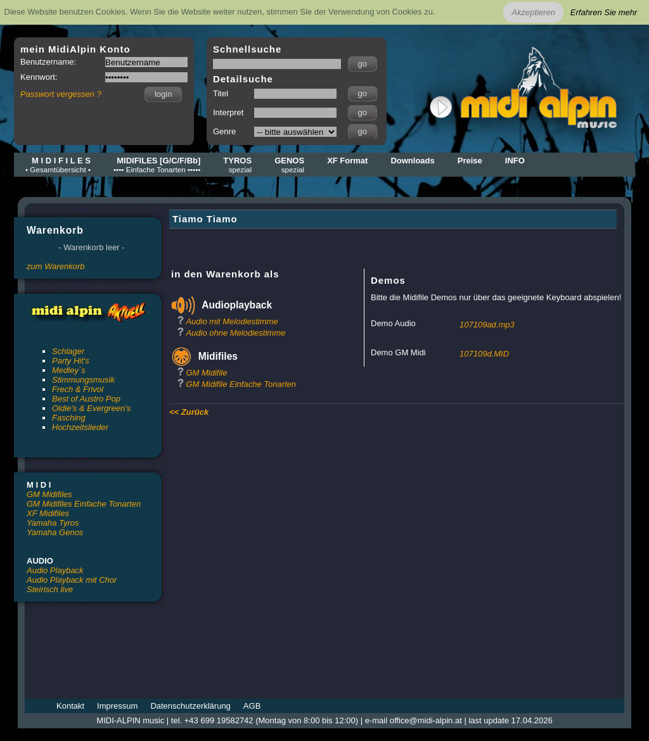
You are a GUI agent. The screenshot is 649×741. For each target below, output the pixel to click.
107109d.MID (484, 353)
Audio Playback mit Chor (72, 580)
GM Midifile (206, 372)
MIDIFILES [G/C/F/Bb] (156, 165)
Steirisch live (50, 589)
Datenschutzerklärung (190, 706)
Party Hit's (70, 360)
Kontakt (70, 706)
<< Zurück (189, 412)
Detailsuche (243, 78)
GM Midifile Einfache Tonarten (241, 384)
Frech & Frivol (77, 389)
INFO (515, 160)
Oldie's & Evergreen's (91, 408)
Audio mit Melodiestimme (232, 321)
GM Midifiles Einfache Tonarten (84, 504)
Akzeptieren (533, 12)
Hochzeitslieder (80, 427)
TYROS (237, 165)
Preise (470, 160)
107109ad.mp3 (487, 324)
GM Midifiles (49, 494)
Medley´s (69, 370)
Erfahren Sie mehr (604, 12)
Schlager (68, 351)
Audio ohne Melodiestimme (235, 333)
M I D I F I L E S (58, 165)
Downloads (412, 160)
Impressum (117, 706)
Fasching (69, 417)
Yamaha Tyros (53, 523)
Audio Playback (55, 570)
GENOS (289, 165)
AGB (251, 706)
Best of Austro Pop (86, 398)
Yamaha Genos (55, 532)
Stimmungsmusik (83, 379)
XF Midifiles (48, 513)
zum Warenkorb (56, 266)
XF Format (347, 160)
